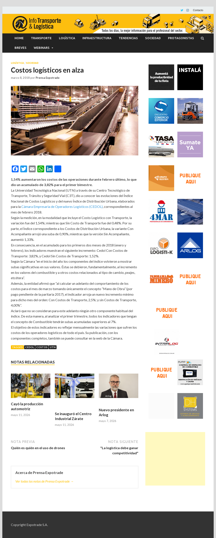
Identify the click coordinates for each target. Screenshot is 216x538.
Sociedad (153, 38)
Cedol (29, 347)
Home (19, 38)
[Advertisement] (175, 459)
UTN (52, 347)
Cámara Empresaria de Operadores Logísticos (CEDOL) (62, 206)
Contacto (198, 10)
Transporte (41, 38)
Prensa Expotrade (48, 77)
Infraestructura (96, 38)
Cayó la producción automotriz (27, 406)
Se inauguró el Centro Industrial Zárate (73, 416)
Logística (67, 38)
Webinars (42, 47)
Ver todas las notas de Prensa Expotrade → (44, 481)
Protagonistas (181, 38)
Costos (41, 347)
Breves (20, 47)
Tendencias (128, 38)
